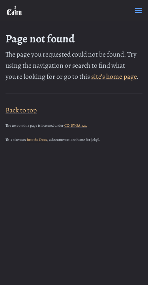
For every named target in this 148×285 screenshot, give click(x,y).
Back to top (21, 110)
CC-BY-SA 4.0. (75, 125)
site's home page (114, 76)
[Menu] (138, 10)
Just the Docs (37, 139)
